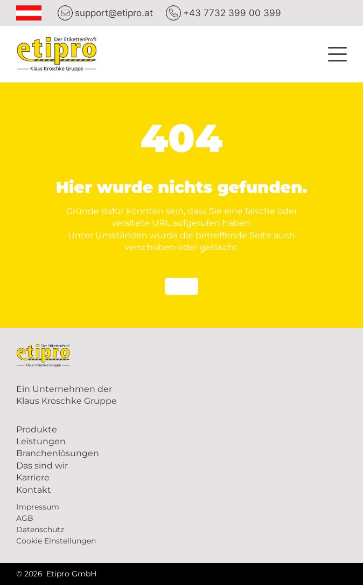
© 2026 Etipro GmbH (56, 574)
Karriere (33, 477)
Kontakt (33, 490)
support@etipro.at (114, 13)
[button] (337, 52)
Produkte (36, 429)
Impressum (37, 507)
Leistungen (41, 441)
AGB (24, 518)
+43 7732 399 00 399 (232, 13)
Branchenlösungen (57, 453)
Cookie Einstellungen (56, 541)
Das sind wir (42, 465)
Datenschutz (40, 529)
